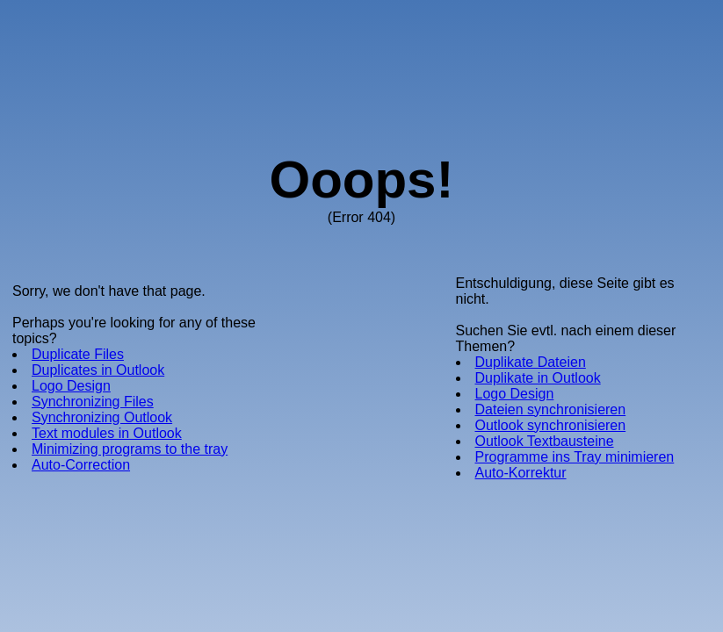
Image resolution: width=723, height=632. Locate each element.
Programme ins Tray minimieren (575, 456)
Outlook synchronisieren (550, 425)
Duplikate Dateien (530, 362)
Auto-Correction (81, 464)
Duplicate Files (78, 354)
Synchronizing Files (93, 401)
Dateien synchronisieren (550, 409)
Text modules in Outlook (107, 433)
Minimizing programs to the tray (130, 449)
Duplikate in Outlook (538, 377)
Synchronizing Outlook (102, 417)
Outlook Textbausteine (544, 441)
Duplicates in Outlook (98, 370)
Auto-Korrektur (521, 472)
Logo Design (71, 385)
